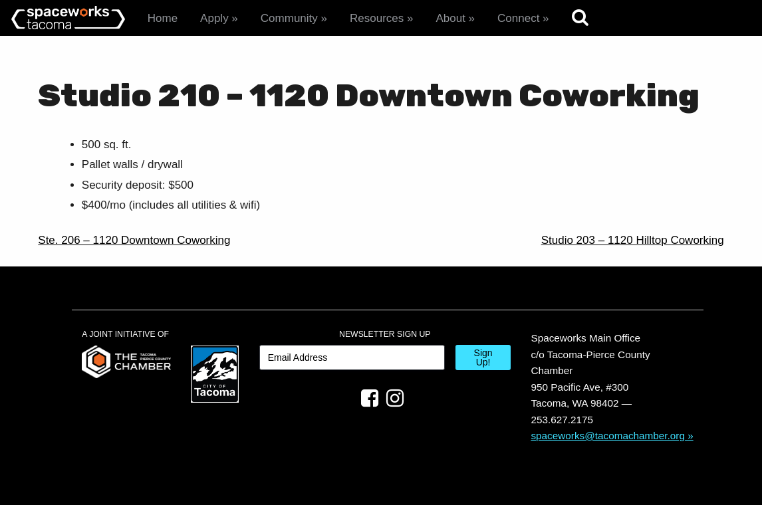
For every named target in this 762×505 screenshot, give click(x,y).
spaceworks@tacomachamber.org (608, 435)
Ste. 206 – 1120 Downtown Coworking (134, 240)
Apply (214, 18)
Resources (377, 18)
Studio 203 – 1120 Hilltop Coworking (632, 240)
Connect (518, 18)
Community (289, 18)
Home (163, 18)
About (450, 18)
